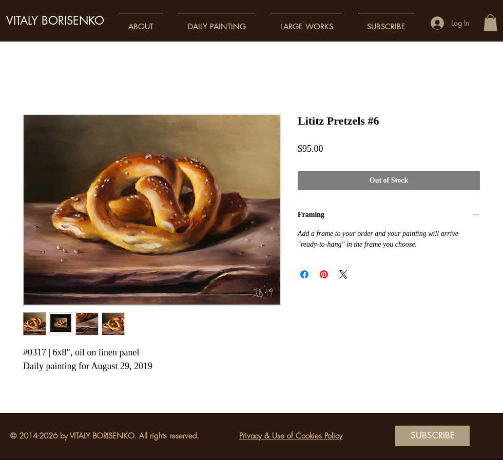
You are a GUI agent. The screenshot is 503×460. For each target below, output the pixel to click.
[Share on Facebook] (304, 274)
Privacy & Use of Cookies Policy (290, 436)
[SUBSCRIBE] (432, 436)
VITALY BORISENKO (55, 20)
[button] (140, 22)
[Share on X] (343, 274)
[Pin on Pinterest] (324, 274)
